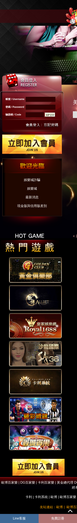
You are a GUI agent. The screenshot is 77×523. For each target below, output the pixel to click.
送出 (33, 124)
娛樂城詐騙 (32, 180)
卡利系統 (41, 497)
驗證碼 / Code (13, 114)
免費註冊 (57, 518)
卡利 (28, 497)
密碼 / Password (15, 107)
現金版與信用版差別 (32, 206)
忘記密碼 (49, 124)
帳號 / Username (15, 99)
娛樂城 (32, 188)
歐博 (54, 497)
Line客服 (19, 518)
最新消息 (32, 197)
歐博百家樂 (68, 497)
